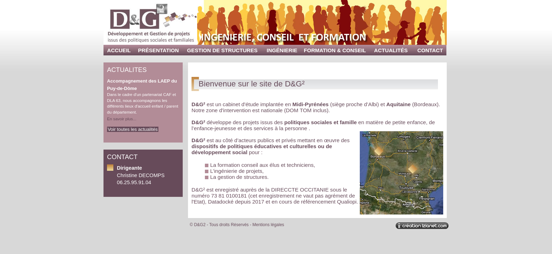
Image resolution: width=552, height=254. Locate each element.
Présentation (158, 50)
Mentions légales (268, 224)
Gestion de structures (222, 50)
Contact (430, 50)
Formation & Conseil (335, 50)
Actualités (391, 50)
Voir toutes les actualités (133, 129)
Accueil (119, 50)
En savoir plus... (121, 118)
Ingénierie (282, 50)
